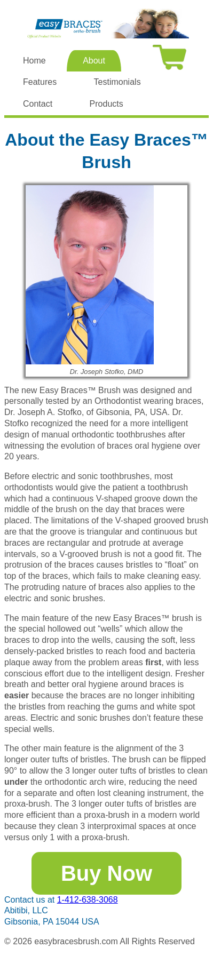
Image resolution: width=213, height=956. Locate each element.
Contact (37, 103)
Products (106, 103)
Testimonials (117, 81)
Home (34, 60)
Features (40, 81)
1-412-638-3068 (87, 899)
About (94, 60)
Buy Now (106, 873)
